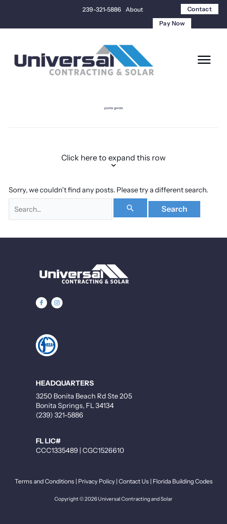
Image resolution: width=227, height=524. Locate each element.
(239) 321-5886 (59, 415)
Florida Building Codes (183, 481)
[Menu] (204, 60)
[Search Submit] (130, 207)
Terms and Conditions (44, 481)
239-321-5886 (101, 9)
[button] (41, 302)
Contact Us (134, 481)
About (134, 9)
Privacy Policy (96, 481)
